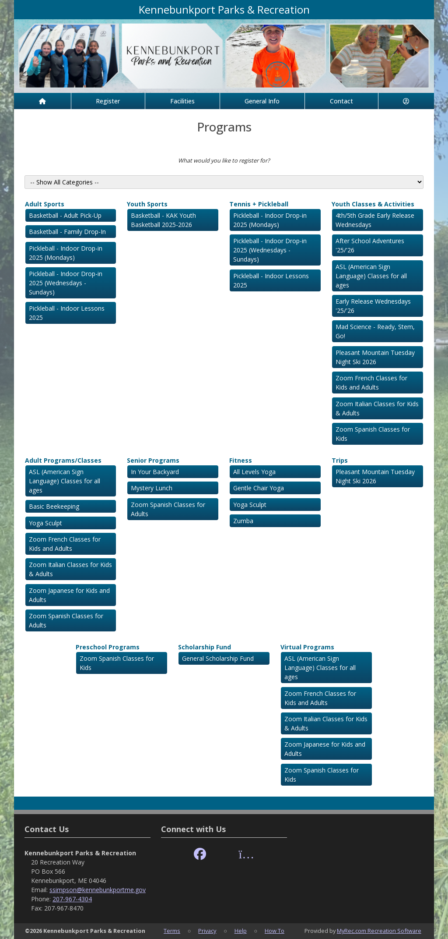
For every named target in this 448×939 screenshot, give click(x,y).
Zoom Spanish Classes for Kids (373, 434)
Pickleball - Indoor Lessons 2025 (67, 313)
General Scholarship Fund (218, 658)
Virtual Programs (307, 647)
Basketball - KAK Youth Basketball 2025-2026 (163, 220)
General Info (262, 101)
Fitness (240, 460)
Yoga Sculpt (45, 523)
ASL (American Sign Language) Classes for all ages (371, 275)
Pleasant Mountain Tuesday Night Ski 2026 (375, 357)
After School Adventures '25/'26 (370, 245)
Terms (172, 931)
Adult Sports (44, 204)
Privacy (207, 931)
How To (274, 931)
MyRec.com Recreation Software (379, 931)
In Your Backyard (155, 472)
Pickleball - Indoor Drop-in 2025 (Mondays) (65, 253)
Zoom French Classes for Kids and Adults (371, 382)
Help (240, 931)
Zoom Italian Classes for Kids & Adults (377, 408)
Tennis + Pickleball (258, 204)
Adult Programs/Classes (63, 460)
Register (108, 101)
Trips (340, 460)
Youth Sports (147, 204)
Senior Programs (153, 460)
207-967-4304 (72, 899)
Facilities (182, 101)
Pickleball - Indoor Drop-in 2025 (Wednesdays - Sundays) (65, 282)
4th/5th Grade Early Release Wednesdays (375, 220)
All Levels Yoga (254, 472)
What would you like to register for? (224, 160)
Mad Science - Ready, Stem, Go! (375, 331)
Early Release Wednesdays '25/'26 (373, 306)
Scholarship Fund (204, 647)
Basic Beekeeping (54, 506)
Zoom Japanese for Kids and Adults (69, 595)
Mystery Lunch (151, 488)
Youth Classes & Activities (373, 204)
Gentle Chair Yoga (258, 488)
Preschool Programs (108, 647)
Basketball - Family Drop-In (67, 231)
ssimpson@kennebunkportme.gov (97, 890)
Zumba (243, 521)
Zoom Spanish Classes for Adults (66, 620)
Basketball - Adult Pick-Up (65, 215)
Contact (341, 101)
